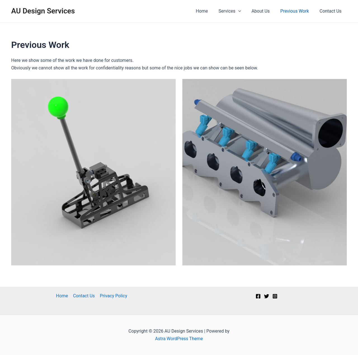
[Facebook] (258, 296)
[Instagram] (274, 296)
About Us (265, 11)
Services (235, 11)
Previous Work (297, 11)
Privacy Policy (113, 295)
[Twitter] (266, 296)
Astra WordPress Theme (179, 338)
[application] (244, 11)
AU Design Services (43, 11)
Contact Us (331, 11)
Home (209, 11)
